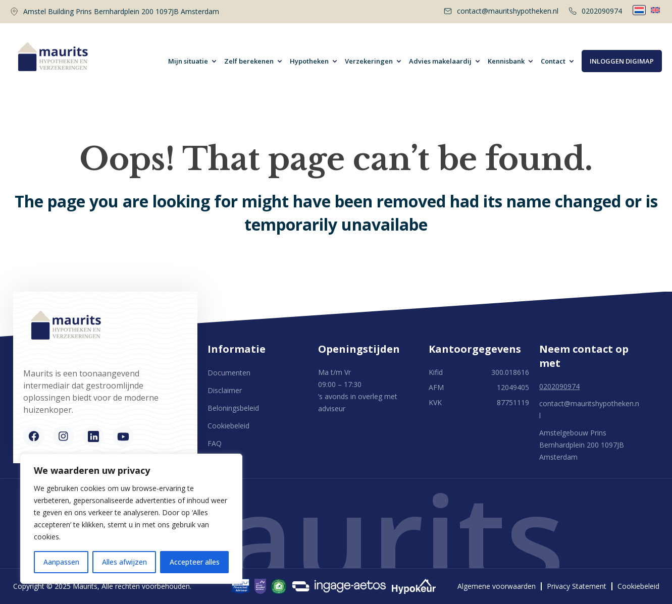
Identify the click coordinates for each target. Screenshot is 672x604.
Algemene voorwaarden (496, 586)
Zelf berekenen (249, 61)
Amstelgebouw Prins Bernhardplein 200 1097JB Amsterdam (581, 445)
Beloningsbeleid (233, 408)
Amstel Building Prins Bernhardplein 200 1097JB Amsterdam (121, 11)
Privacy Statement (576, 586)
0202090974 (595, 11)
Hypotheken (309, 61)
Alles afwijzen (124, 562)
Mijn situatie (188, 61)
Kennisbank (506, 61)
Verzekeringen (369, 61)
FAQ (215, 443)
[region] (131, 519)
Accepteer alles (195, 562)
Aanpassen (61, 562)
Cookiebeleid (228, 425)
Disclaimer (225, 390)
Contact (553, 61)
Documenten (229, 372)
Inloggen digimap (622, 61)
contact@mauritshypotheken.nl (501, 11)
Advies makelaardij (440, 61)
